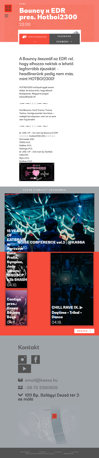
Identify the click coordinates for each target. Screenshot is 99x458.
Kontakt (58, 452)
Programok (25, 452)
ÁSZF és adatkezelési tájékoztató (40, 454)
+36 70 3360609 (41, 387)
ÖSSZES (82, 331)
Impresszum (68, 454)
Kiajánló (75, 452)
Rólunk (43, 452)
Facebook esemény (64, 39)
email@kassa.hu (41, 380)
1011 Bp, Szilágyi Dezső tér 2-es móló (49, 396)
